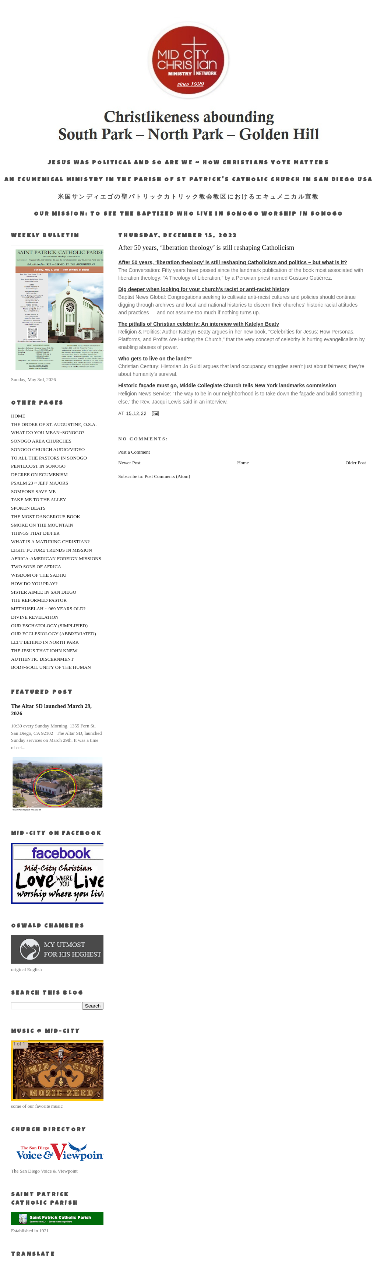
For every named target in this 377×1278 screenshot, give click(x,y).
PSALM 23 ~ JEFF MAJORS (39, 483)
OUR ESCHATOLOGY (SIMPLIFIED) (49, 625)
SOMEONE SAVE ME (33, 491)
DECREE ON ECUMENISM (39, 474)
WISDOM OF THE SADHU (38, 575)
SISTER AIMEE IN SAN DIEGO (43, 592)
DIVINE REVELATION (35, 617)
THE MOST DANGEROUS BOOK (45, 516)
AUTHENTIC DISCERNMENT (42, 659)
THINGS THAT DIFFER (35, 533)
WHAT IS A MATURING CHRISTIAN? (50, 541)
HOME (18, 416)
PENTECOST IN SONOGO (38, 466)
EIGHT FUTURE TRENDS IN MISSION (51, 550)
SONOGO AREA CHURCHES (41, 441)
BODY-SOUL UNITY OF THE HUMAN (51, 667)
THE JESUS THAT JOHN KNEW (44, 650)
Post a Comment (134, 452)
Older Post (356, 462)
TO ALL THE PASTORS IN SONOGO (49, 458)
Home (243, 462)
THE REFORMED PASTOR (39, 600)
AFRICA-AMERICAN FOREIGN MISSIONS (56, 558)
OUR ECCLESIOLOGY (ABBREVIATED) (53, 633)
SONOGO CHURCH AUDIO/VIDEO (48, 449)
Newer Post (129, 462)
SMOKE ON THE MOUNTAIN (42, 525)
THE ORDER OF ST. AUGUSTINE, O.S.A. (53, 424)
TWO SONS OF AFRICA (36, 566)
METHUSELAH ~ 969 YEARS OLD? (48, 608)
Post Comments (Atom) (167, 476)
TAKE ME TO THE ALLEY (38, 499)
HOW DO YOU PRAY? (34, 583)
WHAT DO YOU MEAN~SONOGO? (47, 432)
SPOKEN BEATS (28, 508)
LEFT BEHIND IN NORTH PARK (45, 642)
